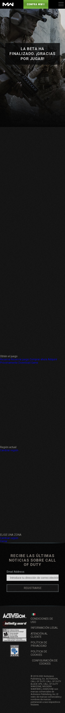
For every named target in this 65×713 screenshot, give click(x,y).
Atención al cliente (39, 635)
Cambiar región (9, 450)
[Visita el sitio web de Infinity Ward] (15, 624)
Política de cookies (39, 653)
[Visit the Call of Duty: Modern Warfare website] (8, 4)
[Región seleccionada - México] (34, 614)
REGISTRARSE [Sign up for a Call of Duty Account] (32, 588)
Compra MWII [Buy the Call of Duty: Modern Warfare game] (36, 4)
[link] (15, 616)
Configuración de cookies (45, 662)
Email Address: (16, 571)
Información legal (44, 627)
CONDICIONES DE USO (42, 620)
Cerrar (3, 541)
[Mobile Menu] (60, 4)
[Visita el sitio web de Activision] (15, 616)
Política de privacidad (39, 644)
